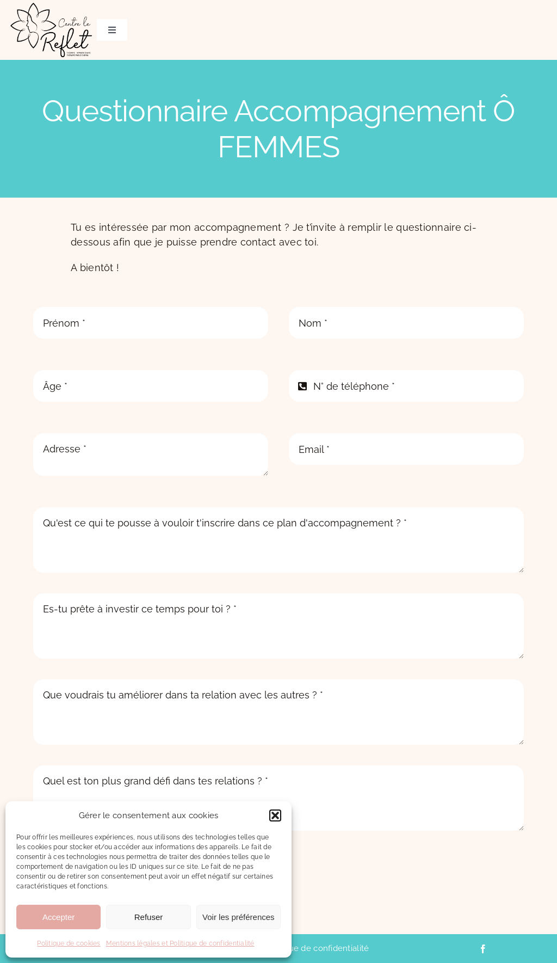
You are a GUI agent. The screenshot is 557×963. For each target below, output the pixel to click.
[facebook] (483, 948)
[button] (275, 815)
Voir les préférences (238, 917)
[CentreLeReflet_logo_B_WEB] (51, 7)
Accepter (58, 917)
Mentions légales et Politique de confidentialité (180, 943)
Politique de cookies (68, 943)
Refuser (148, 917)
